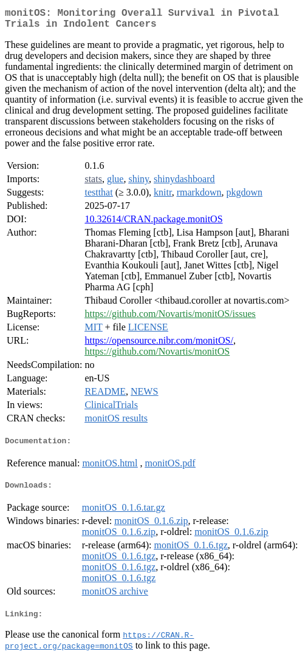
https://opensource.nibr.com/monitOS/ (158, 345)
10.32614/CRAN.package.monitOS (153, 224)
